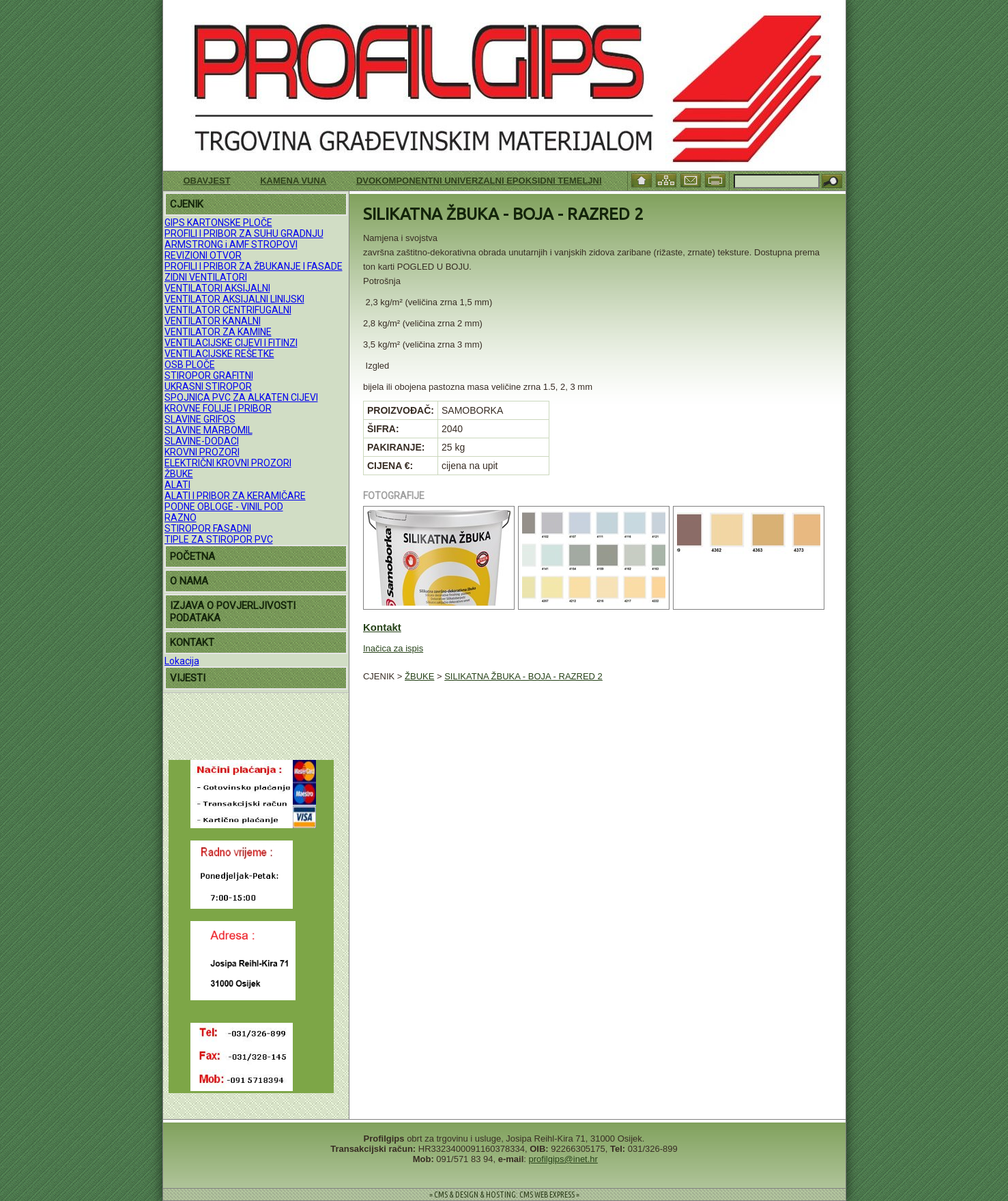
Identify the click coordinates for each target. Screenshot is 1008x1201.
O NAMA (189, 581)
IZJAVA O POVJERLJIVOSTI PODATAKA (233, 611)
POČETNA (192, 556)
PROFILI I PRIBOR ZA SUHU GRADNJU (243, 233)
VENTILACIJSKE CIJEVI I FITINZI (231, 342)
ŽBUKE (178, 473)
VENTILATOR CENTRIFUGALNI (227, 310)
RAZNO (180, 517)
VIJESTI (187, 678)
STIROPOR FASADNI (207, 528)
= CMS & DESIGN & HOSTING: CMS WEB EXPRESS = (504, 1194)
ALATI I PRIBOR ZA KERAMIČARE (235, 495)
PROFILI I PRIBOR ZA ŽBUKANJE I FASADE (253, 266)
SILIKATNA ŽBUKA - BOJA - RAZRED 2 (523, 676)
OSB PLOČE (189, 364)
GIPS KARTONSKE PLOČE (218, 222)
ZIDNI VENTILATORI (205, 277)
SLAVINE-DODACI (201, 441)
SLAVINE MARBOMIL (208, 430)
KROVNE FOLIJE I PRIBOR (218, 408)
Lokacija (181, 660)
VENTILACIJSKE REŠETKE (219, 353)
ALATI (177, 484)
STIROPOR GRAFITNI (208, 375)
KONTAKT (192, 642)
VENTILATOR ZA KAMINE (218, 331)
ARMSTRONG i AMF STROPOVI (231, 244)
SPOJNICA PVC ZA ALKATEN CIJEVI (241, 397)
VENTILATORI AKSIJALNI (217, 288)
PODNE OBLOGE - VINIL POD (223, 506)
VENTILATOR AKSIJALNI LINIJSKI (234, 299)
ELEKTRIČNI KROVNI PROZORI (227, 462)
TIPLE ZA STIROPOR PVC (218, 539)
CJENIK (186, 204)
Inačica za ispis (393, 648)
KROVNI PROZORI (202, 452)
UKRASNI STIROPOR (208, 386)
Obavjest (207, 180)
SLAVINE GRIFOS (199, 419)
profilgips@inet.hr (563, 1159)
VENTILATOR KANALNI (212, 320)
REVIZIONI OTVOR (203, 255)
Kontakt (382, 627)
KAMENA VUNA (293, 180)
